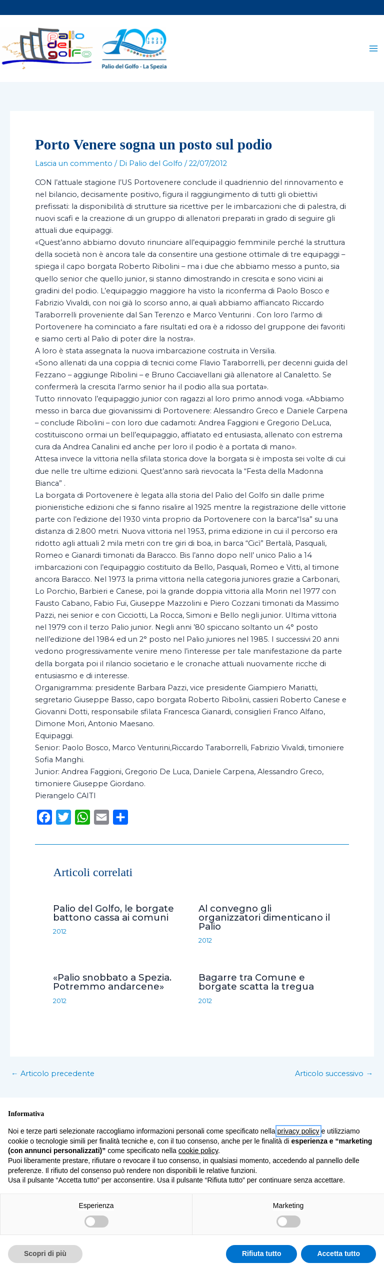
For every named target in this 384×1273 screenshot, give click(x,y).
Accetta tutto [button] (338, 1254)
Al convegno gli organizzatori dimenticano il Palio (264, 919)
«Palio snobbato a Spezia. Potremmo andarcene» (112, 984)
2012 (59, 933)
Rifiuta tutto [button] (262, 1254)
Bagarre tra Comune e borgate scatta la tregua (256, 984)
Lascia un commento (73, 165)
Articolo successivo (334, 1076)
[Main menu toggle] (373, 49)
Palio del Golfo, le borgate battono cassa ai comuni (113, 915)
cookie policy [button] (198, 1151)
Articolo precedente (52, 1076)
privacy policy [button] (299, 1131)
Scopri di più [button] (45, 1254)
